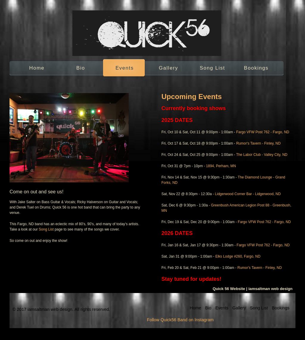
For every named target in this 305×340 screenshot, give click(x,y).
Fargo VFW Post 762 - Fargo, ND (262, 132)
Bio (80, 68)
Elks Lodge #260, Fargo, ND (237, 256)
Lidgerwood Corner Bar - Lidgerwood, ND (248, 194)
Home (36, 68)
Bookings (256, 68)
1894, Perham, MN (221, 166)
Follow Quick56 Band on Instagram (180, 319)
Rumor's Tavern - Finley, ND (258, 143)
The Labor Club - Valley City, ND (261, 155)
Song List (212, 68)
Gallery (168, 68)
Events (125, 68)
